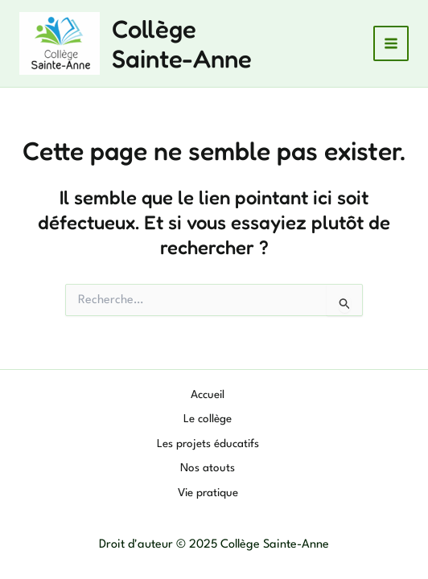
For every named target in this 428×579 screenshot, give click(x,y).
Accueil (207, 394)
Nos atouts (207, 468)
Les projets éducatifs (208, 444)
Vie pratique (208, 493)
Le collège (207, 419)
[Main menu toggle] (391, 44)
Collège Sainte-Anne (182, 43)
